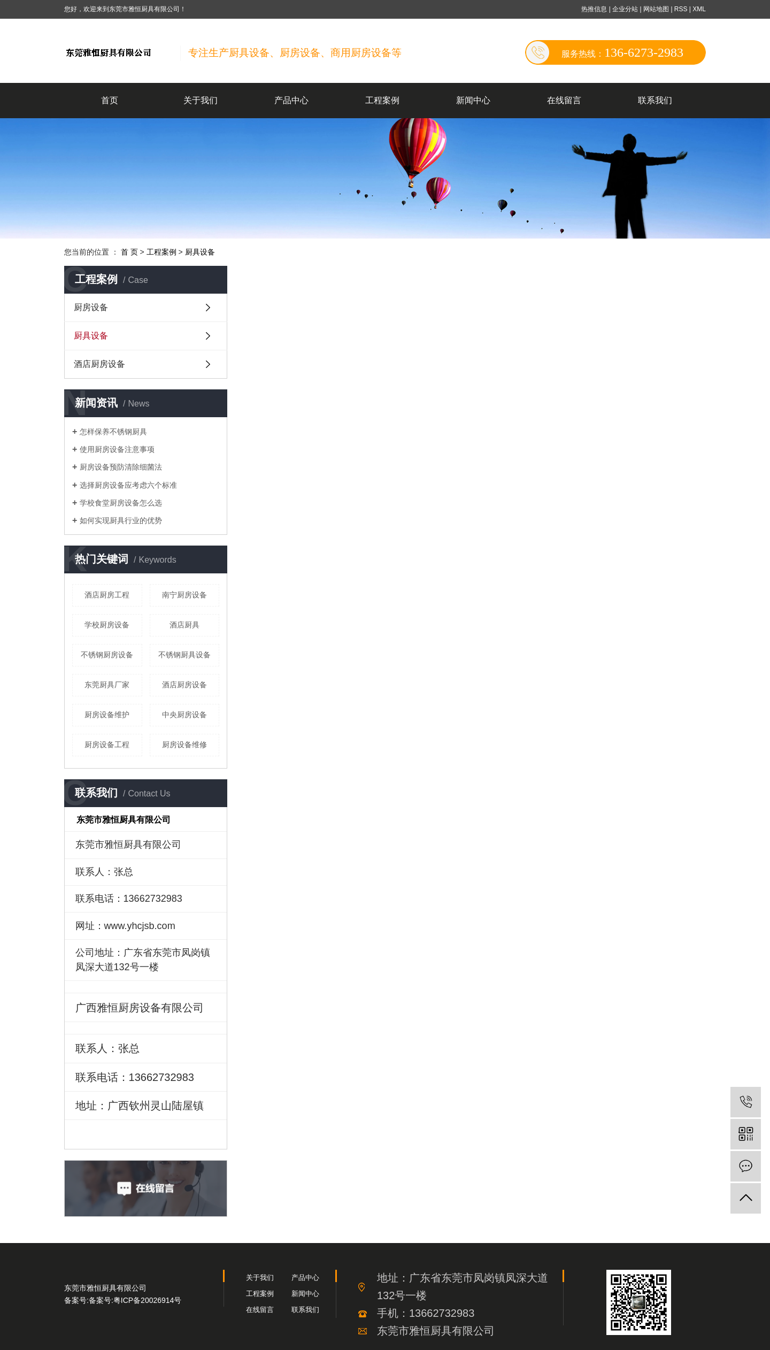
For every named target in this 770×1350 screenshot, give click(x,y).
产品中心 (291, 100)
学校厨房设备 (106, 624)
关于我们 (200, 100)
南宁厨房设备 (184, 594)
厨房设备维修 (184, 744)
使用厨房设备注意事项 (117, 449)
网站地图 (657, 9)
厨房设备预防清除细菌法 (121, 467)
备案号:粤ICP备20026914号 (135, 1300)
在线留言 (564, 100)
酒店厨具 (184, 624)
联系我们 (655, 100)
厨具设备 (200, 252)
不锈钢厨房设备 (107, 654)
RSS (681, 9)
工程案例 (382, 100)
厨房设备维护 (106, 714)
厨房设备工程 (106, 744)
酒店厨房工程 (106, 594)
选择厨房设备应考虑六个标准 (128, 485)
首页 (109, 100)
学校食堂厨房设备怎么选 (121, 502)
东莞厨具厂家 (106, 684)
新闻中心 (473, 100)
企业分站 (625, 9)
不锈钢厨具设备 (184, 654)
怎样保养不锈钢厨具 (113, 431)
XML (699, 9)
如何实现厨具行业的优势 (121, 520)
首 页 (129, 252)
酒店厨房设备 (99, 364)
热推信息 (594, 9)
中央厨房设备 (184, 714)
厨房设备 (91, 307)
